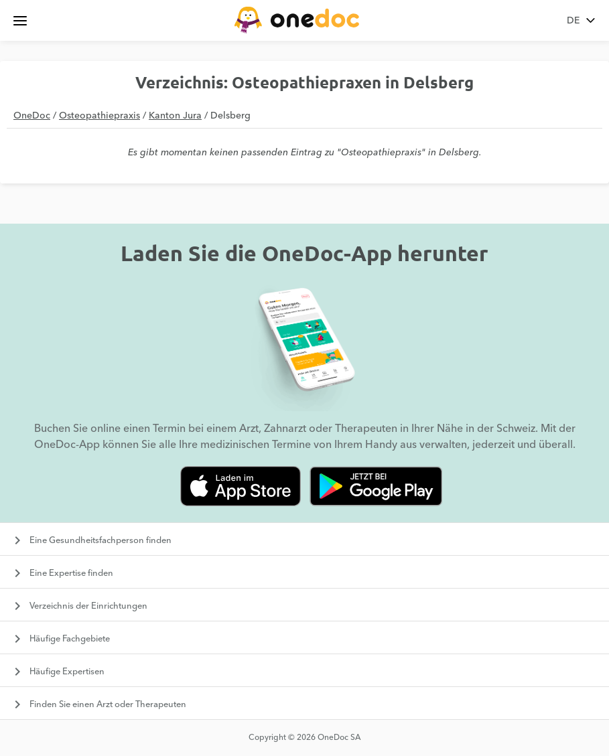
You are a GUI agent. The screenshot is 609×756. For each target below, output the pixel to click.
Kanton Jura (175, 116)
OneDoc (31, 116)
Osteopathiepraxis (99, 116)
